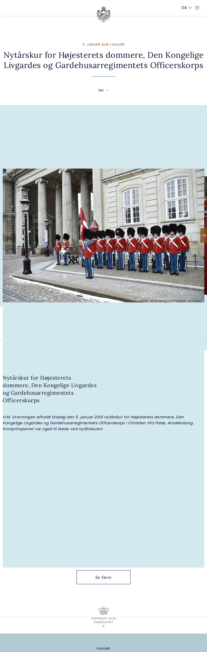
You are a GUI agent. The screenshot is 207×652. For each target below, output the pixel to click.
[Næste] (203, 235)
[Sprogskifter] (184, 7)
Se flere (107, 577)
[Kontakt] (103, 648)
